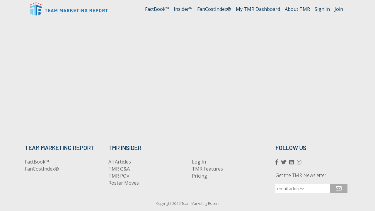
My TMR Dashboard (258, 9)
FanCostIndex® (214, 9)
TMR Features (207, 169)
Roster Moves (123, 183)
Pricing (199, 176)
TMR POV (118, 176)
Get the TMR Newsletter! (301, 175)
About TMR (297, 9)
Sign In (322, 9)
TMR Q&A (119, 169)
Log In (199, 162)
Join (339, 9)
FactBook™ (157, 9)
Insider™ (183, 9)
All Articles (119, 162)
